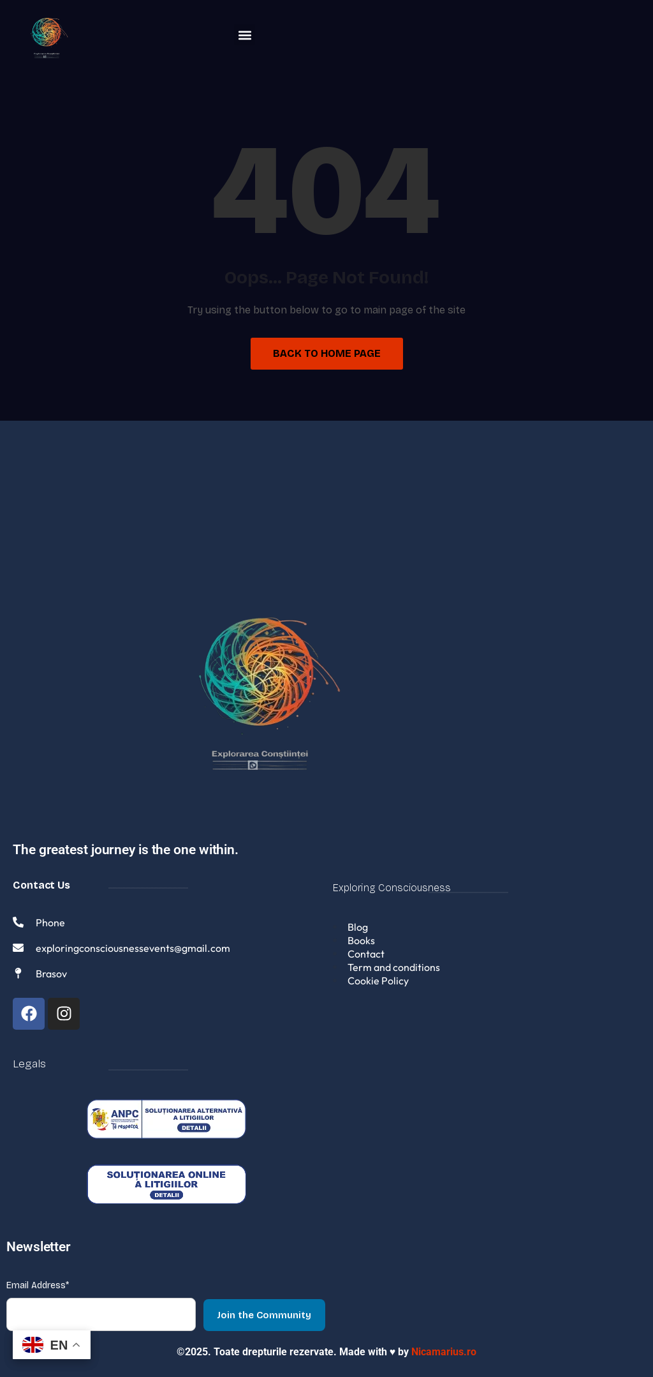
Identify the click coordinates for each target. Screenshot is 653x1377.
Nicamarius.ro (443, 1346)
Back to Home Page (327, 353)
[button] (244, 34)
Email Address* (37, 1279)
